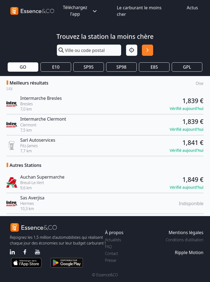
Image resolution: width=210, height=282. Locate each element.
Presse (110, 260)
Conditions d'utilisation (184, 239)
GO (23, 67)
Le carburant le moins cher (139, 11)
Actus (192, 8)
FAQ (108, 246)
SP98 (121, 67)
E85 (154, 67)
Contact (111, 253)
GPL (187, 67)
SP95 (89, 67)
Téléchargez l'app (80, 10)
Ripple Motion (189, 252)
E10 (55, 67)
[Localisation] (131, 50)
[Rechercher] (147, 50)
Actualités (113, 239)
